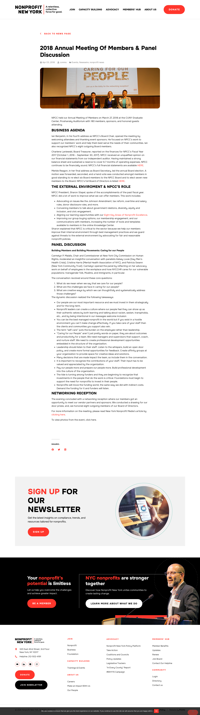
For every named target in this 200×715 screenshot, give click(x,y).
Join (72, 9)
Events (75, 62)
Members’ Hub (132, 9)
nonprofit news (97, 62)
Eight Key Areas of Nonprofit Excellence (125, 215)
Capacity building (90, 9)
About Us (150, 9)
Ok (156, 711)
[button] (53, 449)
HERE (140, 165)
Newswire (84, 62)
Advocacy (112, 9)
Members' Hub (161, 639)
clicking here (58, 414)
